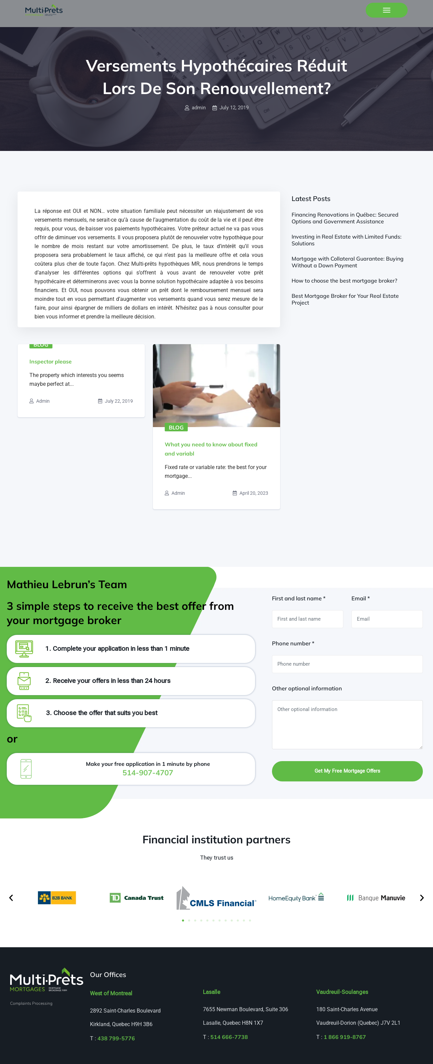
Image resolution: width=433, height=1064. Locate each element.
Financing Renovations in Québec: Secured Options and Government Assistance (345, 218)
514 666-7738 (229, 1037)
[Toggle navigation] (387, 10)
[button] (11, 897)
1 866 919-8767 (345, 1037)
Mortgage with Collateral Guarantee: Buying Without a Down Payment (348, 262)
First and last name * (298, 598)
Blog (40, 344)
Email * (360, 598)
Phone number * (293, 643)
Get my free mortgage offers (347, 771)
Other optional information (307, 688)
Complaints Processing (31, 1003)
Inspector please (50, 361)
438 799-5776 (116, 1038)
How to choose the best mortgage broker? (344, 280)
